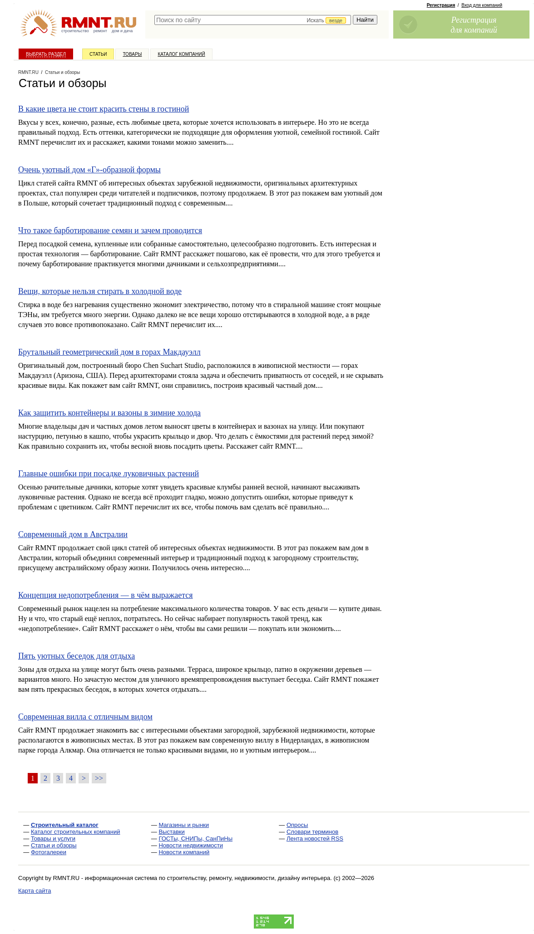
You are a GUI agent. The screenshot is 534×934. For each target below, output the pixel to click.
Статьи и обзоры (54, 845)
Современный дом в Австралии (73, 534)
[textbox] (252, 20)
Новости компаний (183, 852)
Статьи (98, 54)
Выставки (171, 831)
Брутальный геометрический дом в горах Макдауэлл (109, 352)
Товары (132, 54)
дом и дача (122, 31)
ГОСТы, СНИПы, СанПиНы (195, 838)
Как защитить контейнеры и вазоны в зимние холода (109, 412)
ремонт (100, 31)
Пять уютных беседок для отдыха (76, 655)
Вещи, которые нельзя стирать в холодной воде (100, 291)
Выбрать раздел (46, 54)
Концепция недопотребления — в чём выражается (105, 595)
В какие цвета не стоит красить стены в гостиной (103, 108)
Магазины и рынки (183, 825)
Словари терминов (312, 831)
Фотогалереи (48, 852)
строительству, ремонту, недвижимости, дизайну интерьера (249, 878)
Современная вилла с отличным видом (85, 716)
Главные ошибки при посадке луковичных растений (108, 473)
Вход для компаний (481, 5)
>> (99, 778)
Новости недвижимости (190, 845)
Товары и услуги (53, 838)
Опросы (297, 825)
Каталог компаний (181, 54)
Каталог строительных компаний (75, 831)
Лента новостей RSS (315, 838)
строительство (75, 31)
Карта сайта (34, 890)
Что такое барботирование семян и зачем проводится (110, 230)
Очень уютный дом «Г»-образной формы (89, 169)
